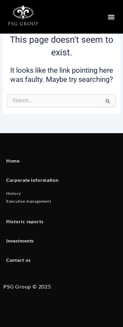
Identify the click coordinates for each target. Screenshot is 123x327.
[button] (111, 16)
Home (13, 161)
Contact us (18, 260)
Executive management (28, 201)
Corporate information (32, 180)
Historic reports (25, 221)
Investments (20, 240)
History (13, 193)
